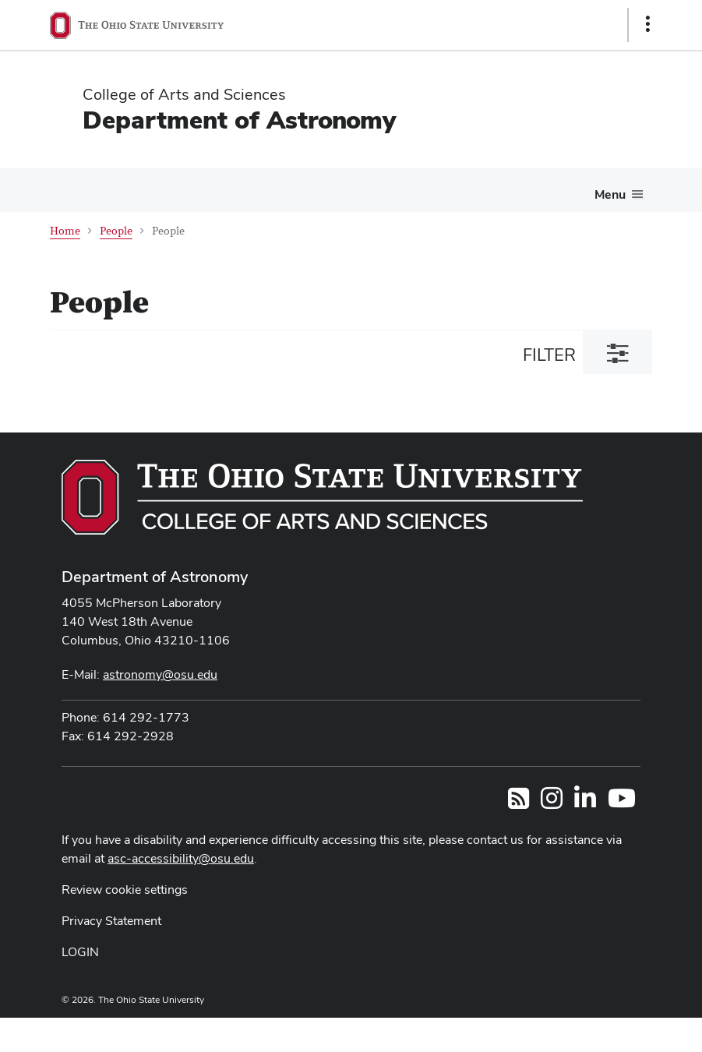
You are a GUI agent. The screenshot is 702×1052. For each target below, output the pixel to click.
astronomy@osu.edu (160, 674)
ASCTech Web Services (592, 1031)
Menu (610, 194)
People (116, 231)
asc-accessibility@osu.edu (181, 858)
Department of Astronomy (239, 120)
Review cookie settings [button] (125, 889)
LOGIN (80, 952)
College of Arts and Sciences (184, 94)
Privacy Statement (111, 921)
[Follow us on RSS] (518, 803)
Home (65, 231)
